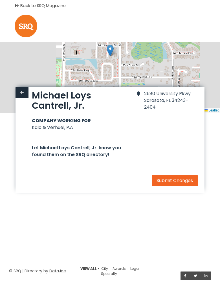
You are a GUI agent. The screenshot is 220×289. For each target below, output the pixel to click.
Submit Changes (175, 180)
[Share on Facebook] (185, 276)
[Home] (26, 26)
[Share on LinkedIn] (206, 276)
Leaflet (211, 110)
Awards (119, 268)
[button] (110, 50)
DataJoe (57, 271)
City (104, 268)
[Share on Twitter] (195, 276)
